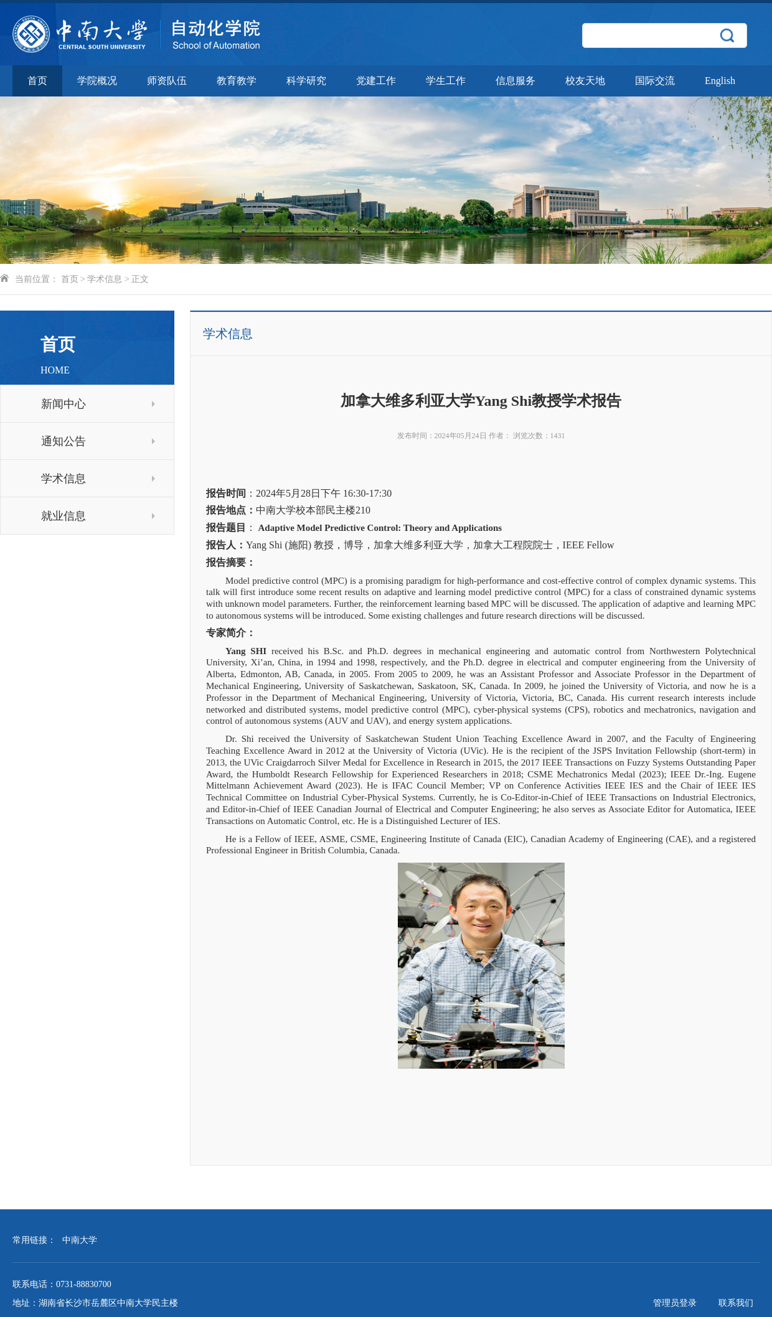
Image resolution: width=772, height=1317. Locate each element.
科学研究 (306, 80)
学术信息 (104, 279)
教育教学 (237, 80)
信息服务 (515, 80)
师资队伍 (167, 80)
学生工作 (446, 80)
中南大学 (79, 1240)
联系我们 (735, 1303)
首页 (37, 80)
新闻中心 (98, 404)
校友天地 (585, 80)
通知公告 (98, 441)
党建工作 (376, 80)
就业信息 (98, 516)
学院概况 (97, 80)
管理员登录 (675, 1303)
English (720, 80)
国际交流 (655, 80)
